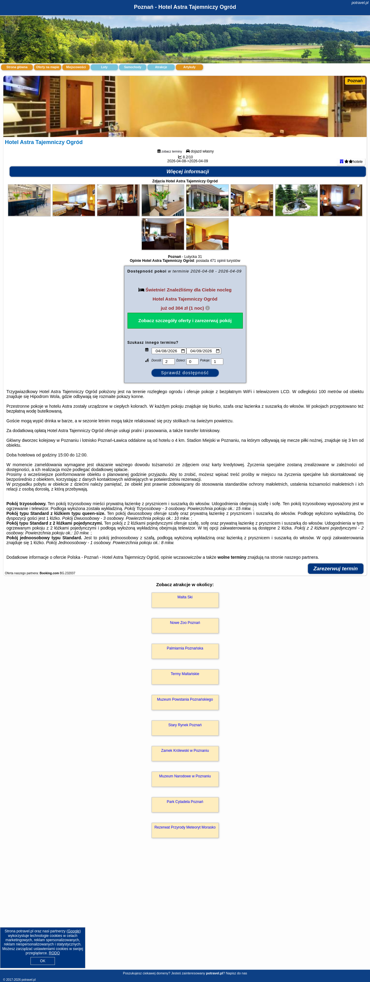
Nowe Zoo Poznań (185, 652)
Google (74, 931)
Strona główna (16, 67)
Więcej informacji (188, 201)
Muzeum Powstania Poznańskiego (185, 729)
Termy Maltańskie (185, 704)
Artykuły (189, 67)
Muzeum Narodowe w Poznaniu (185, 806)
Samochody (133, 67)
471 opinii (217, 290)
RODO (54, 953)
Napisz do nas (236, 973)
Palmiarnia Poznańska (185, 678)
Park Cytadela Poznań (185, 831)
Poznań (355, 80)
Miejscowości (76, 67)
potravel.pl (360, 3)
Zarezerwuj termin (336, 598)
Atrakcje (161, 67)
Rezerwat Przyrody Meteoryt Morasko (185, 857)
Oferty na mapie (47, 67)
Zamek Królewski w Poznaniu (185, 780)
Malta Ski (185, 627)
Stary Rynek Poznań (185, 755)
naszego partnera (301, 587)
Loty (104, 67)
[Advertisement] (185, 925)
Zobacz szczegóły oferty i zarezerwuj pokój (185, 350)
